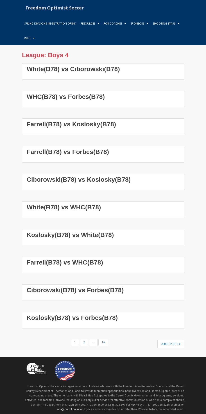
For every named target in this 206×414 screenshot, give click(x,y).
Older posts (171, 344)
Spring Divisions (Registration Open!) (50, 23)
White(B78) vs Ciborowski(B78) (73, 69)
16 (103, 342)
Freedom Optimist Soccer (54, 8)
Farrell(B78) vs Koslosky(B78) (71, 124)
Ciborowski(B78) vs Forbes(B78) (75, 290)
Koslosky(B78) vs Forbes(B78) (72, 317)
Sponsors (137, 23)
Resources (88, 23)
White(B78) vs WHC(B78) (64, 207)
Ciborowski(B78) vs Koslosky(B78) (79, 179)
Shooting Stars (164, 23)
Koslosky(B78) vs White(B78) (70, 234)
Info (27, 38)
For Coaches (113, 23)
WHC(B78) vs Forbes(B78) (66, 96)
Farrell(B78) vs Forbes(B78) (68, 151)
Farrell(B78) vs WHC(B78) (65, 262)
